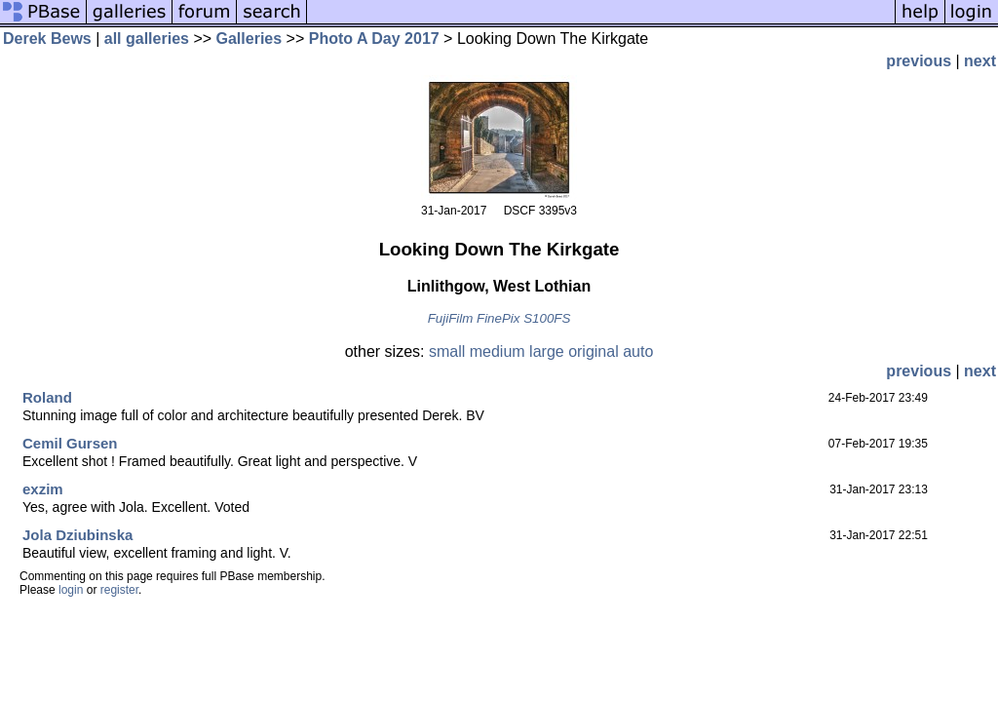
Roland (47, 397)
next (980, 61)
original (593, 351)
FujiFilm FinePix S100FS (499, 318)
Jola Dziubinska (77, 534)
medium (497, 351)
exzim (42, 489)
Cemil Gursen (70, 443)
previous (918, 61)
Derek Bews (47, 38)
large (546, 351)
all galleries (146, 38)
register (119, 590)
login (70, 590)
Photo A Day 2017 (374, 38)
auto (638, 351)
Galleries (249, 38)
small (447, 351)
